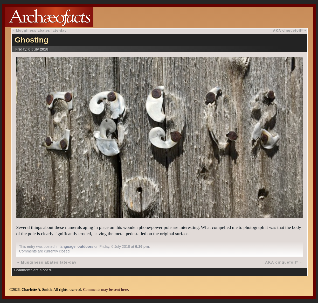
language (67, 246)
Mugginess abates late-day (41, 30)
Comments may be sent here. (106, 289)
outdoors (85, 246)
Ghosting (32, 40)
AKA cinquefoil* (288, 30)
